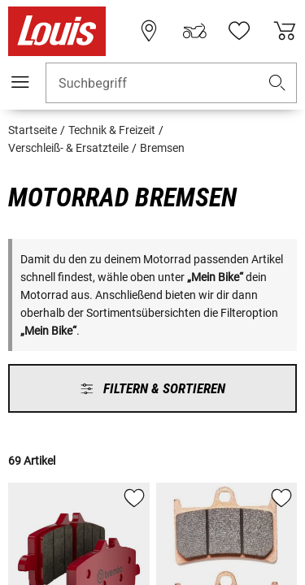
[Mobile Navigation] (20, 82)
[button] (277, 83)
